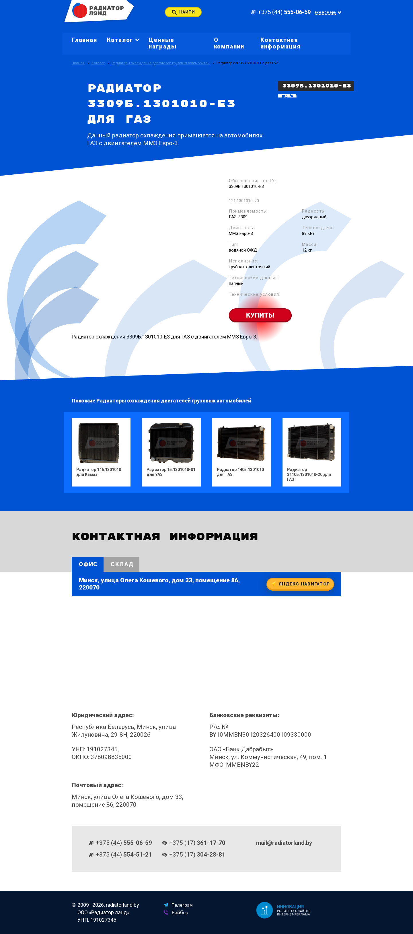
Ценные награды (163, 43)
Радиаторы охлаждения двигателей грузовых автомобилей (161, 63)
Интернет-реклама (294, 914)
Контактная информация (280, 43)
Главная (84, 39)
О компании (229, 43)
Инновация (291, 906)
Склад (122, 564)
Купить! (260, 315)
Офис (88, 564)
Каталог (98, 63)
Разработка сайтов (294, 911)
